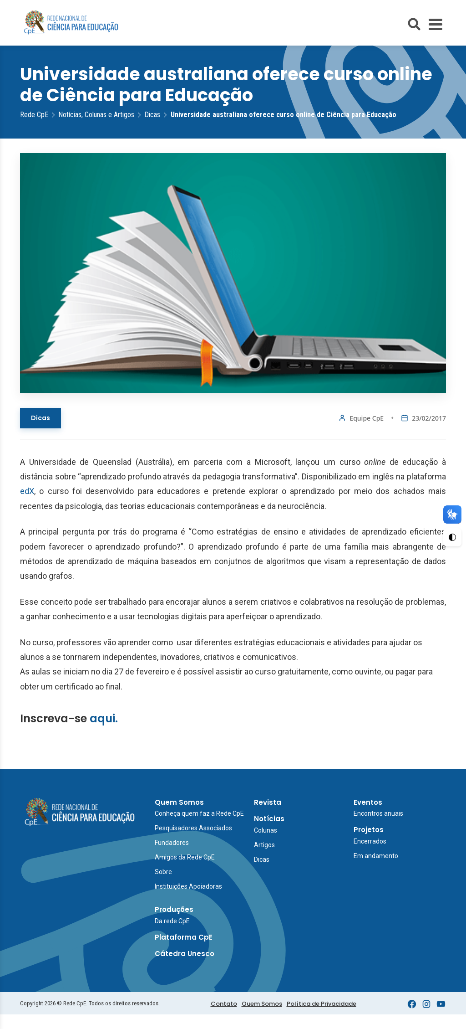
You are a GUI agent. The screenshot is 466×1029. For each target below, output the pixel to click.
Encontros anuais (378, 813)
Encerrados (370, 841)
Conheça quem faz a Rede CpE (199, 813)
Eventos (368, 802)
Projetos (369, 829)
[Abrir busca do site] (414, 24)
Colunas (265, 830)
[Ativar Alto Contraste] (452, 537)
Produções (174, 909)
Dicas (40, 417)
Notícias (269, 818)
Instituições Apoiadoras (188, 886)
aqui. (104, 718)
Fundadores (172, 842)
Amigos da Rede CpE (185, 857)
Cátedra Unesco (184, 953)
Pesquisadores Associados (193, 828)
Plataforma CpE (184, 937)
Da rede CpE (172, 921)
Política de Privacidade (321, 1003)
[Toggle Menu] (435, 24)
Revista (267, 802)
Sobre (163, 871)
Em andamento (376, 855)
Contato (224, 1003)
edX (27, 491)
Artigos (264, 845)
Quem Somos (179, 802)
